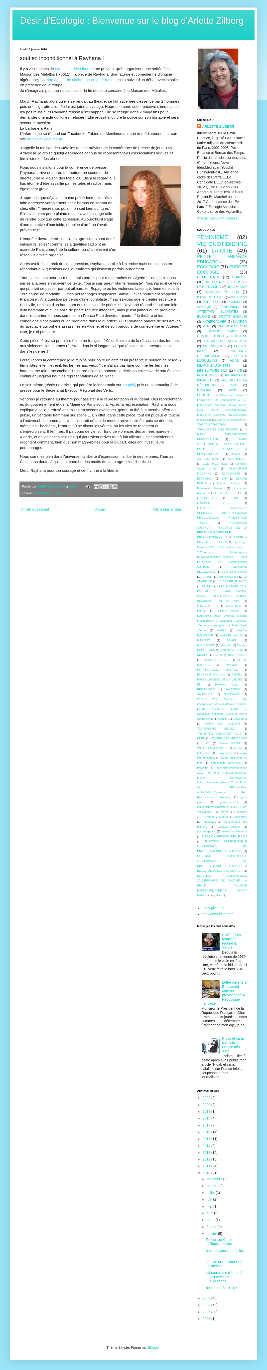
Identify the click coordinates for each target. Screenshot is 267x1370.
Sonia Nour (240, 718)
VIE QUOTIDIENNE (222, 244)
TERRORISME (230, 307)
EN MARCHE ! (214, 346)
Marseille (226, 645)
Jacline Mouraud (227, 576)
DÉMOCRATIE (208, 277)
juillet (211, 1193)
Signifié (222, 718)
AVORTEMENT (237, 458)
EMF (225, 478)
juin (210, 1199)
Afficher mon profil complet (217, 218)
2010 (207, 1173)
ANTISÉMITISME (208, 458)
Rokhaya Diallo (226, 684)
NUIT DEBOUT (237, 654)
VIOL (207, 743)
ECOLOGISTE (231, 473)
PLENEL (237, 674)
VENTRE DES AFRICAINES (229, 738)
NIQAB (218, 654)
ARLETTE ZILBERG (218, 126)
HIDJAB (207, 576)
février (212, 1227)
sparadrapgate (206, 831)
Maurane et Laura (231, 649)
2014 (207, 1146)
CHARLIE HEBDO (210, 336)
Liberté (201, 610)
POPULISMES (207, 375)
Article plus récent (35, 509)
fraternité (202, 767)
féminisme (204, 390)
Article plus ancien (166, 509)
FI (241, 493)
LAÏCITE (60, 493)
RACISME (235, 302)
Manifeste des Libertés (74, 69)
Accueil (100, 509)
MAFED (222, 630)
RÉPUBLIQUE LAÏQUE (222, 331)
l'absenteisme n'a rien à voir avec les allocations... (224, 1277)
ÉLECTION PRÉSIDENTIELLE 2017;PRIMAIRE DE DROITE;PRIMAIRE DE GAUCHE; (222, 846)
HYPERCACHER (214, 321)
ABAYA (235, 453)
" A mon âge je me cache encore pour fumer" (78, 80)
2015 (207, 1139)
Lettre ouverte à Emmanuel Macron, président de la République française (224, 992)
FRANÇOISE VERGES (215, 503)
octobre (213, 1186)
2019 (207, 1111)
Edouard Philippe (229, 483)
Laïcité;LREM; (233, 605)
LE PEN (207, 586)
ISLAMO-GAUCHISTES (214, 365)
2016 (207, 1132)
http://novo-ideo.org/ (217, 914)
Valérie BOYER (230, 743)
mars (211, 1220)
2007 (207, 1312)
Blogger (153, 1347)
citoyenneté (225, 753)
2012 (207, 1159)
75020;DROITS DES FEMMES (217, 429)
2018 (207, 1118)
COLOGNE (239, 336)
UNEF (201, 738)
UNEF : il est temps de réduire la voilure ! (232, 941)
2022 (207, 1098)
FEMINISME (44, 493)
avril (210, 1213)
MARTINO (203, 640)
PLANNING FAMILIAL (211, 674)
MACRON (240, 321)
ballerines (203, 753)
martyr (225, 811)
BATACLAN (239, 297)
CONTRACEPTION (215, 463)
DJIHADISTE (211, 302)
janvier (212, 1234)
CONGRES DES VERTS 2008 (225, 341)
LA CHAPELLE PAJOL (232, 581)
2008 (207, 1305)
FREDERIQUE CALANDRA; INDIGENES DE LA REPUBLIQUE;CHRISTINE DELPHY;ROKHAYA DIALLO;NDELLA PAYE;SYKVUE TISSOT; (222, 532)
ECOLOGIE (208, 267)
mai (210, 1206)
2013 (207, 1153)
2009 (207, 1298)
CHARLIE (239, 277)
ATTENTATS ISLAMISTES (217, 311)
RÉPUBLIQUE (206, 689)
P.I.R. (206, 326)
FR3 (235, 498)
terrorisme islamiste (234, 831)
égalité (217, 895)
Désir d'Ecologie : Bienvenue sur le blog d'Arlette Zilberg (132, 21)
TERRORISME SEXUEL (216, 728)
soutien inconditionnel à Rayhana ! (224, 1264)
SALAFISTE (232, 689)
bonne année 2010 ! (221, 1288)
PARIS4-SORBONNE (216, 659)
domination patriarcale (226, 762)
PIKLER (232, 664)
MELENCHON (206, 645)
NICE (238, 370)
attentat (237, 748)
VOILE (234, 385)
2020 (207, 1105)
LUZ (215, 605)
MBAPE (232, 640)
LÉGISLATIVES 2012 (212, 370)
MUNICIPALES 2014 (222, 292)
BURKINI (203, 316)
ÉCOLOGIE (205, 395)
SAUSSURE (205, 694)
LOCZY (201, 605)
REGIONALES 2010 (232, 326)
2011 (207, 1166)
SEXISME (204, 307)
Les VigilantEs (213, 908)
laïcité (232, 390)
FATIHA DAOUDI (223, 493)
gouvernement (229, 802)
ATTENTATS (215, 282)
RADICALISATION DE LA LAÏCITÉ (219, 679)
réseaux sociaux (229, 826)
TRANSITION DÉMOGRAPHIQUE (219, 733)
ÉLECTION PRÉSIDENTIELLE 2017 (224, 836)
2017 (207, 1125)
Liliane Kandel (228, 610)
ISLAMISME (237, 287)
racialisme (241, 816)
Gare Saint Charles (234, 571)
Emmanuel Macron (210, 488)
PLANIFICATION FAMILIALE (217, 669)
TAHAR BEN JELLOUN (222, 723)
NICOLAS (203, 654)
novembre (215, 1179)
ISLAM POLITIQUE (211, 297)
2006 (207, 1319)
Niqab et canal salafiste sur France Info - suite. (233, 1044)
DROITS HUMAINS (232, 316)
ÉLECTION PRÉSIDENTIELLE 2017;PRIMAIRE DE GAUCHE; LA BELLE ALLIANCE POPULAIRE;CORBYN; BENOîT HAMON (222, 885)
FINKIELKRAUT (207, 498)
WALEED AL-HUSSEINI (212, 748)
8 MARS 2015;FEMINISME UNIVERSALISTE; (222, 434)
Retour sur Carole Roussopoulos (220, 1242)
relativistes (209, 821)
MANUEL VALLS (231, 635)
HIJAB (234, 360)
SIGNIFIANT (232, 694)
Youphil (129, 385)
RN (199, 684)
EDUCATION (205, 478)
